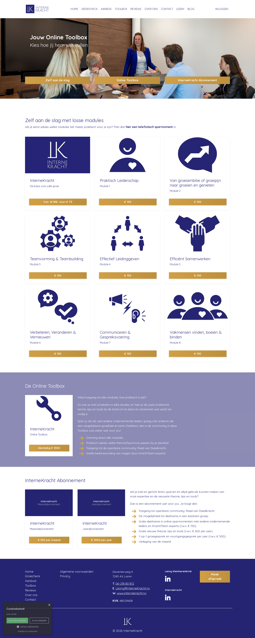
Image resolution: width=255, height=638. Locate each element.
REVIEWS (136, 9)
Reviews (30, 590)
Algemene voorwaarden (76, 572)
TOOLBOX (121, 9)
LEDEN (180, 9)
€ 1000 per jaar (101, 540)
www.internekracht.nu (131, 593)
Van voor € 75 (57, 201)
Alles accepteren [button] (17, 620)
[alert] (27, 618)
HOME (75, 9)
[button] (28, 626)
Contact (30, 600)
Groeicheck (32, 576)
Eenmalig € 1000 (49, 448)
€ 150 (127, 201)
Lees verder (12, 614)
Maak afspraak (215, 577)
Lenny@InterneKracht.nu (133, 588)
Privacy (65, 576)
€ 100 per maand (49, 540)
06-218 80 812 (125, 584)
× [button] (49, 605)
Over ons (31, 595)
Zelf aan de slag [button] (58, 80)
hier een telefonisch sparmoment (152, 127)
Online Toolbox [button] (128, 80)
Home (29, 572)
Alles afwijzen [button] (39, 620)
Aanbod (30, 581)
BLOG (190, 9)
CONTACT (167, 9)
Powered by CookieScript (27, 631)
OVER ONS (151, 9)
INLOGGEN (222, 9)
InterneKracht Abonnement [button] (197, 80)
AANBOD (106, 9)
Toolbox (30, 586)
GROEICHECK (90, 9)
